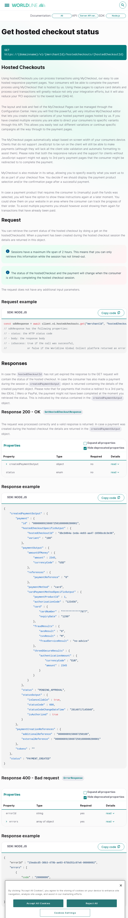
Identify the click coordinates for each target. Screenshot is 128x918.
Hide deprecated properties (105, 447)
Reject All (92, 912)
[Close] (121, 894)
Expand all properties (101, 442)
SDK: (102, 15)
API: (75, 15)
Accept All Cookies (38, 912)
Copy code (108, 313)
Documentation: (41, 15)
